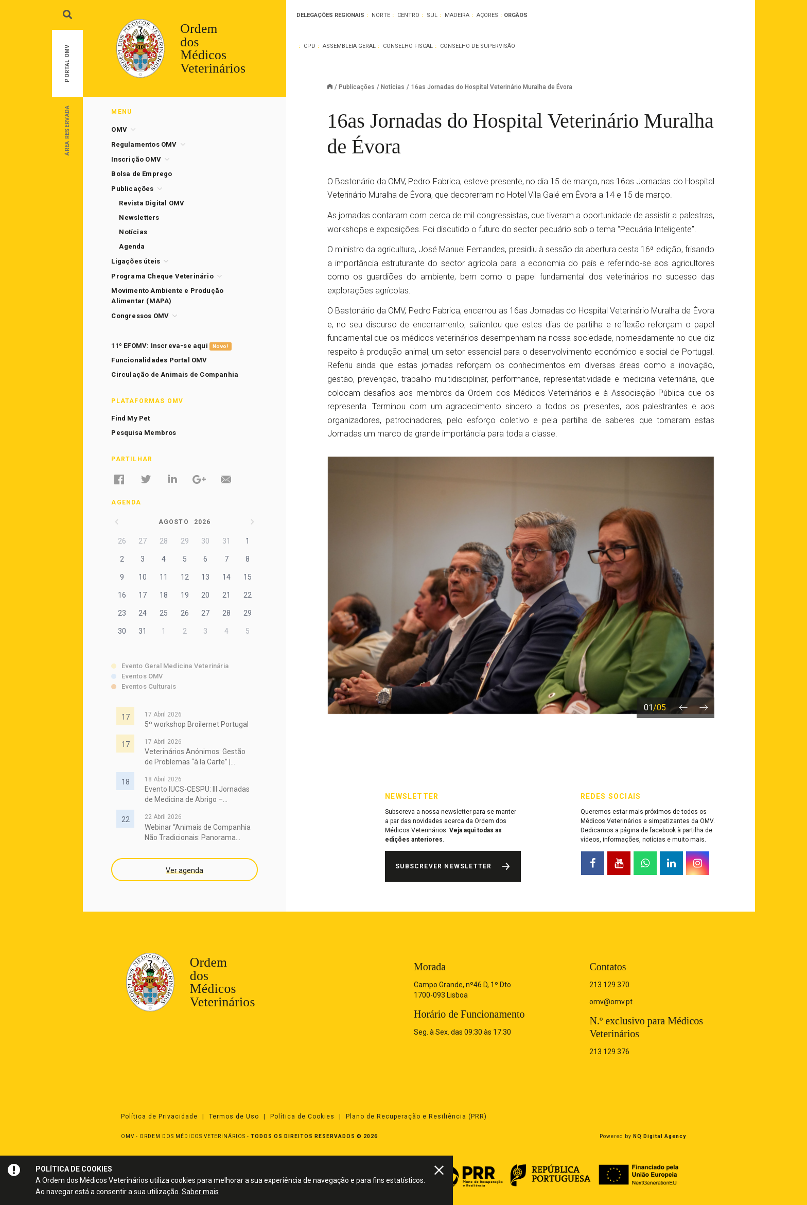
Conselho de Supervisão (477, 46)
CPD (309, 46)
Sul (432, 15)
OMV (119, 129)
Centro (408, 15)
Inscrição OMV (136, 159)
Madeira (457, 15)
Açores (487, 15)
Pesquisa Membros (143, 432)
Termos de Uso (234, 1116)
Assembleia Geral (349, 46)
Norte (381, 15)
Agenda (132, 246)
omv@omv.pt (611, 1002)
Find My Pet (130, 418)
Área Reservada (67, 130)
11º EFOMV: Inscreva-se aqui (171, 346)
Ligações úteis (135, 261)
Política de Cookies (302, 1116)
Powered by (643, 1136)
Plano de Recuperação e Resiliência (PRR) (416, 1116)
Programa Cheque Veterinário (162, 276)
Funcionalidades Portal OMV (159, 360)
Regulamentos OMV (144, 144)
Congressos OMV (140, 316)
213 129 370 (609, 985)
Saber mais (200, 1191)
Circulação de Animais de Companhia (174, 374)
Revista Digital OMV (151, 203)
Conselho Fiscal (408, 46)
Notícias (393, 87)
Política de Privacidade (159, 1116)
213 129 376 (609, 1051)
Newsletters (139, 217)
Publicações (357, 87)
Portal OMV (67, 63)
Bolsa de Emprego (141, 174)
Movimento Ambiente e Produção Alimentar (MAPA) (167, 296)
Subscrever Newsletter (443, 866)
